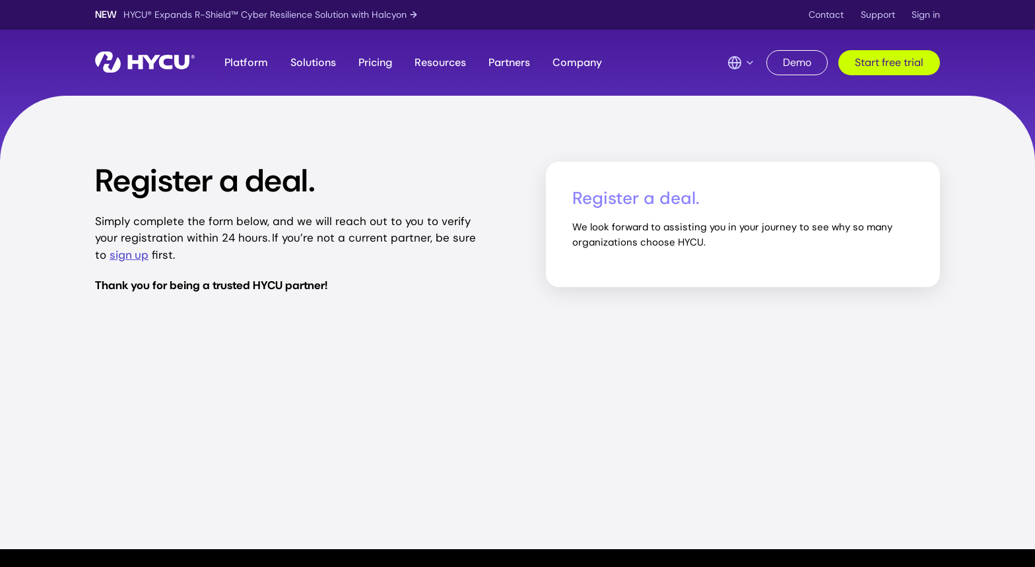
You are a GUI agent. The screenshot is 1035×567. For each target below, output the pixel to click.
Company (577, 62)
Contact (826, 14)
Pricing (375, 62)
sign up (129, 255)
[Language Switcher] (741, 62)
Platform (246, 62)
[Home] (145, 63)
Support (878, 14)
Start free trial (889, 62)
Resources (440, 62)
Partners (509, 62)
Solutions (313, 62)
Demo (797, 62)
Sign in (926, 14)
